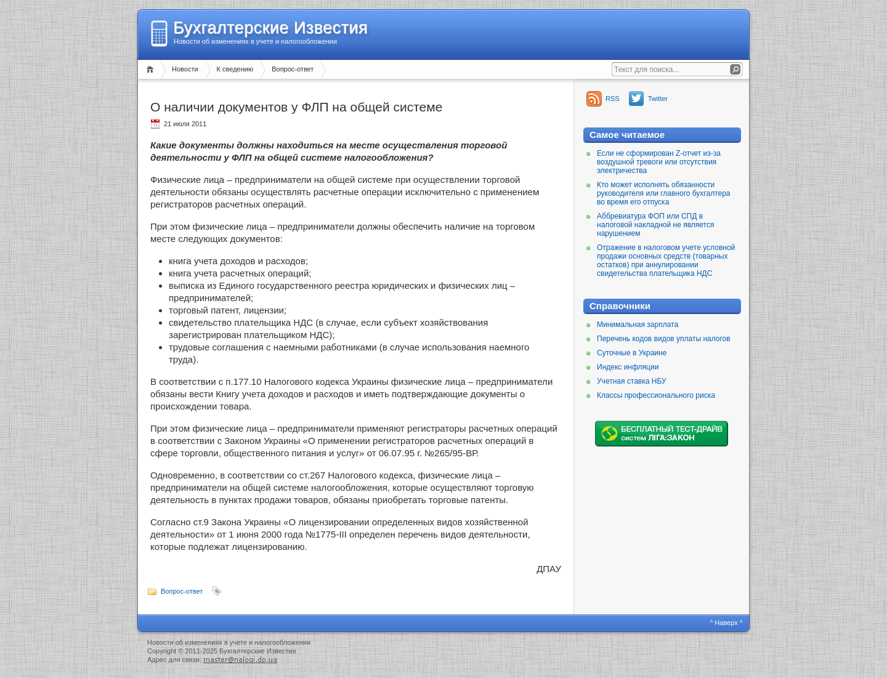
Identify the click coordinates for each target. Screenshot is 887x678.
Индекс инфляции (627, 367)
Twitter (658, 98)
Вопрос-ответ (293, 69)
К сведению (235, 69)
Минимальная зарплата (637, 324)
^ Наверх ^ (726, 622)
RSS (613, 98)
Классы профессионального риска (656, 395)
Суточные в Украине (631, 353)
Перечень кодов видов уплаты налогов (664, 338)
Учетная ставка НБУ (631, 381)
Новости (185, 69)
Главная (152, 69)
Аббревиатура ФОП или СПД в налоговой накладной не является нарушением (655, 225)
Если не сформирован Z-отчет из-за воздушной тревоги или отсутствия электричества (659, 162)
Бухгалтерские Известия (270, 27)
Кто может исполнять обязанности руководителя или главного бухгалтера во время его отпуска (664, 193)
